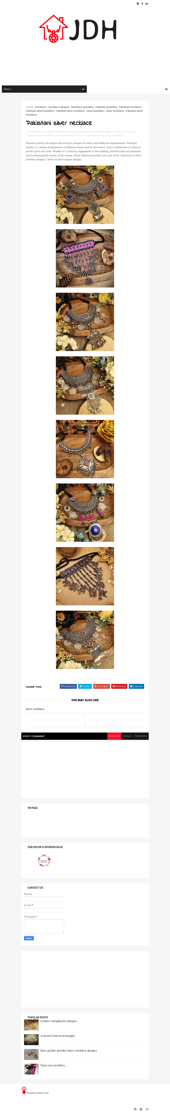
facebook (141, 736)
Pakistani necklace (130, 106)
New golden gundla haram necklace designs (68, 1050)
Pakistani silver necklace (70, 110)
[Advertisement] (85, 54)
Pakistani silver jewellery (40, 110)
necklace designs (58, 106)
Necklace (41, 106)
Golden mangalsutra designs (58, 1021)
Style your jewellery (52, 1065)
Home (29, 106)
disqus (127, 736)
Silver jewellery (95, 110)
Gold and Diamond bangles (57, 1035)
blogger (114, 736)
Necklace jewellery (82, 106)
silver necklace (115, 110)
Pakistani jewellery (106, 106)
